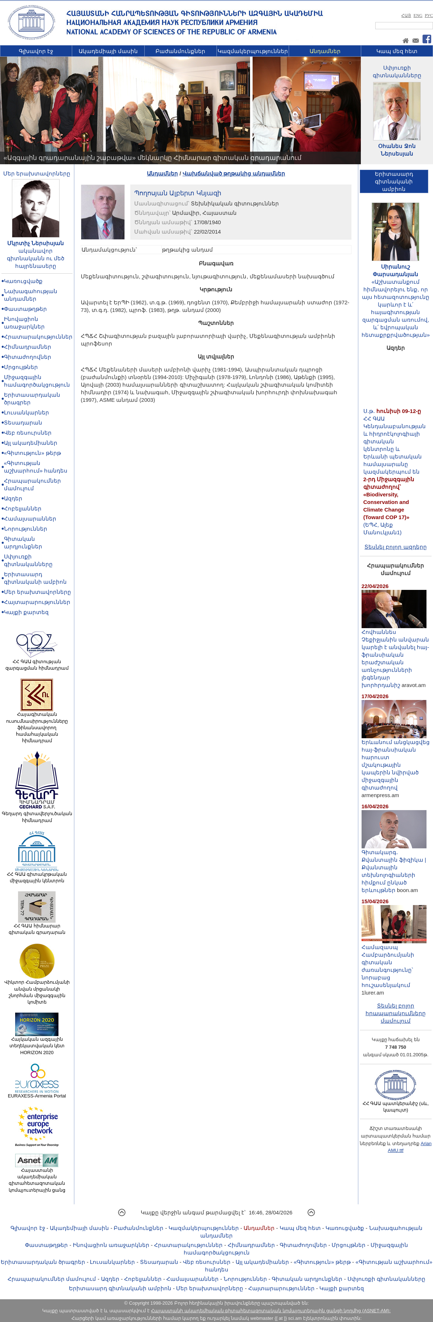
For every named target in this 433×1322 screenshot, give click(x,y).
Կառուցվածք (23, 281)
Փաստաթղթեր (25, 309)
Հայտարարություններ (37, 602)
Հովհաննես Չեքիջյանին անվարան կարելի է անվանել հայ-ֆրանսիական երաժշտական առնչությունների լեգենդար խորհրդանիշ (395, 655)
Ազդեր (13, 498)
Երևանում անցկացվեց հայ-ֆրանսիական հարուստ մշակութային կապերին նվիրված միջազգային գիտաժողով (396, 762)
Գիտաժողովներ (27, 357)
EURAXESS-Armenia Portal (37, 1093)
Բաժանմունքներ (180, 51)
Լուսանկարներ (26, 412)
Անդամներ (325, 51)
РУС (429, 15)
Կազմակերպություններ (253, 51)
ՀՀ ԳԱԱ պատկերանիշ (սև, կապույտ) (396, 1104)
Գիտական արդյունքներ (307, 1279)
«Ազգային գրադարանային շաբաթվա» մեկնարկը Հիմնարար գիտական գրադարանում (152, 157)
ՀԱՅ (406, 15)
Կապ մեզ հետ (396, 51)
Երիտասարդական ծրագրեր (43, 1262)
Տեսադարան (23, 422)
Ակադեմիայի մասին (108, 51)
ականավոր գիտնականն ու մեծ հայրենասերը (35, 258)
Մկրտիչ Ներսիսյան (35, 243)
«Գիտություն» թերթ (32, 453)
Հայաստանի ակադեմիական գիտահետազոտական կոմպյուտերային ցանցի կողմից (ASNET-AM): (270, 1310)
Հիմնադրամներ (27, 347)
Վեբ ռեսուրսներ (28, 433)
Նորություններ (25, 529)
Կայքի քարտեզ (26, 612)
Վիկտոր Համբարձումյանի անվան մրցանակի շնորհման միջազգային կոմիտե (37, 990)
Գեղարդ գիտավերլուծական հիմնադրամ (37, 814)
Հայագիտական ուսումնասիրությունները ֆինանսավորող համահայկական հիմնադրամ (37, 725)
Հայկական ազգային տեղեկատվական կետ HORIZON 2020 (37, 1043)
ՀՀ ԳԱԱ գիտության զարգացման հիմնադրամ (37, 662)
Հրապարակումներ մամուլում (52, 1279)
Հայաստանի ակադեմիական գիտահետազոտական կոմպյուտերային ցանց (37, 1178)
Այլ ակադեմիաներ (30, 443)
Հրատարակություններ (38, 337)
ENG (418, 15)
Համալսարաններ (30, 519)
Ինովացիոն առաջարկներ (111, 1245)
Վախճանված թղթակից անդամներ (234, 173)
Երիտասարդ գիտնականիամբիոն (394, 181)
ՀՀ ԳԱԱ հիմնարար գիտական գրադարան (37, 926)
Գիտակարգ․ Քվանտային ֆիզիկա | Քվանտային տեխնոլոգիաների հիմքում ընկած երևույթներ (394, 868)
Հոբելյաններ (22, 508)
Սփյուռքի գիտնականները (386, 1279)
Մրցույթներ (21, 367)
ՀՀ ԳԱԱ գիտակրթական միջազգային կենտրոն (37, 875)
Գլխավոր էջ (36, 51)
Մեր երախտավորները (36, 173)
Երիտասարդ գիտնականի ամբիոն (120, 1288)
